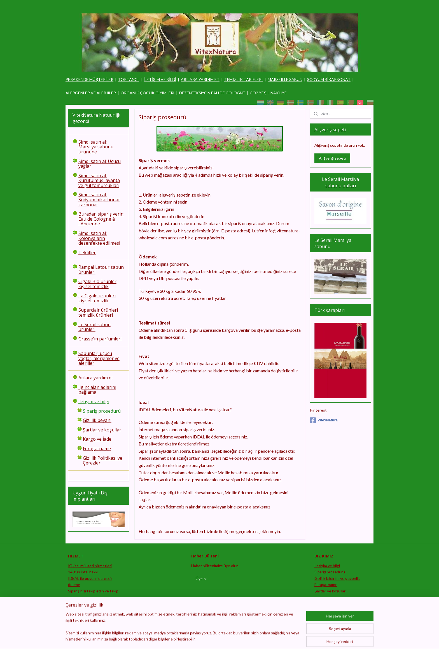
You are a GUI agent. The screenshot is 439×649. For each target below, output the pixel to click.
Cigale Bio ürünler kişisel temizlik (97, 284)
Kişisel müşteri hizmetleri (90, 565)
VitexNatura (324, 420)
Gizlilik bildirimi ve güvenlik (337, 578)
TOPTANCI (128, 79)
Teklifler (87, 252)
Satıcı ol (74, 603)
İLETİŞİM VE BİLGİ (160, 79)
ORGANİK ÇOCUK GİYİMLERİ (147, 92)
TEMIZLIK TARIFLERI (243, 79)
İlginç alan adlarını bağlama (97, 389)
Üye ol (201, 578)
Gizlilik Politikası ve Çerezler (102, 460)
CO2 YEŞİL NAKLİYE (268, 92)
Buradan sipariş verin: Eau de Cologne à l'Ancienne (101, 219)
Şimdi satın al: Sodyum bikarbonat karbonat (99, 199)
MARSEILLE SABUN (285, 79)
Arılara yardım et (95, 378)
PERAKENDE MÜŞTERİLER (89, 79)
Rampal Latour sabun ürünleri (101, 269)
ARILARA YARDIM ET (200, 79)
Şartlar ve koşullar (102, 430)
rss (223, 639)
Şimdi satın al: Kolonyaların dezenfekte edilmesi (99, 238)
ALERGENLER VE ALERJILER (91, 92)
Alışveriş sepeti (332, 158)
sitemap (213, 639)
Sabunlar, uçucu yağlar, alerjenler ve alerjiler (99, 358)
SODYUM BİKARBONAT (329, 79)
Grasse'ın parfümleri (100, 339)
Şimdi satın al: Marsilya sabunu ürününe (95, 147)
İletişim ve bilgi (93, 401)
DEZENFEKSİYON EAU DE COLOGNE (212, 92)
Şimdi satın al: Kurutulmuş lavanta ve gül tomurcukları (99, 180)
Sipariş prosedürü (102, 411)
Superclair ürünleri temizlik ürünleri (98, 312)
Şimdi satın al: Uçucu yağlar (99, 163)
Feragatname (97, 448)
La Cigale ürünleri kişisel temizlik (97, 298)
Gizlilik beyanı (97, 420)
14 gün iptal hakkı (83, 571)
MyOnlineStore (289, 639)
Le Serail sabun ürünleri (94, 327)
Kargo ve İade (97, 439)
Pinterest (318, 410)
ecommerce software (243, 639)
